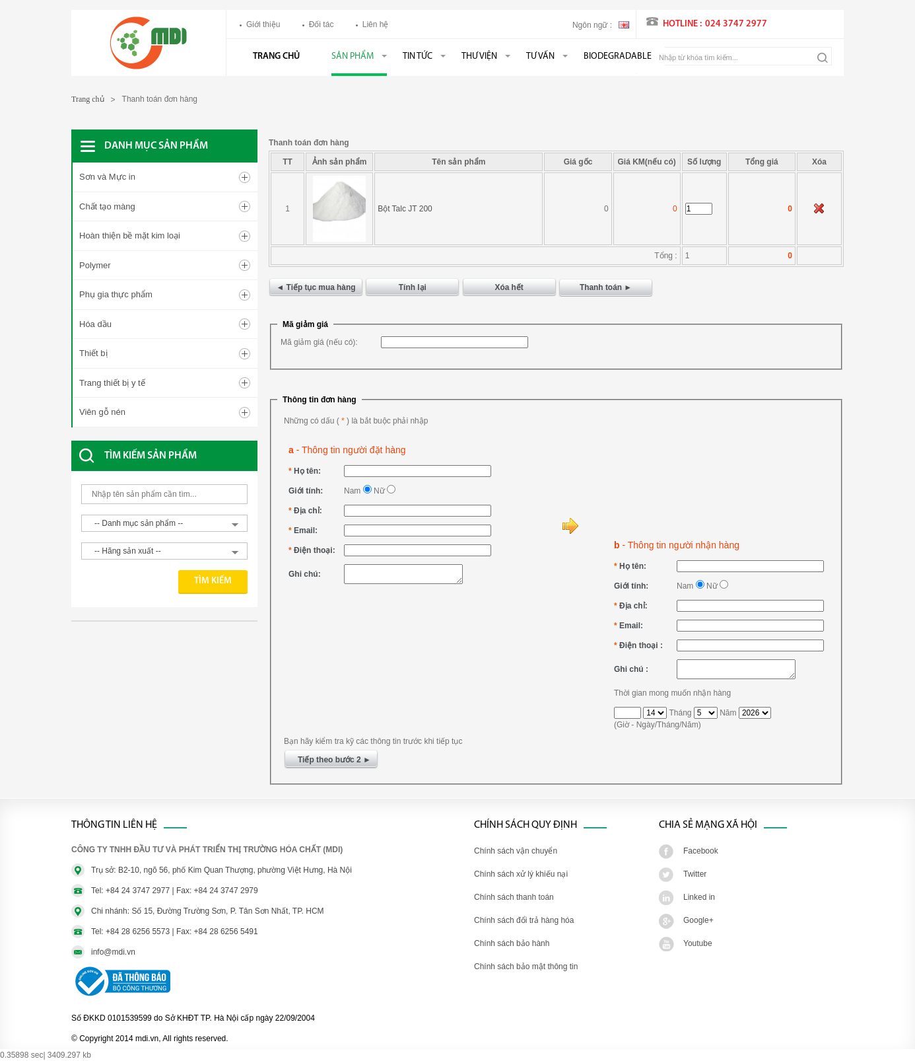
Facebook (700, 851)
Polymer (95, 265)
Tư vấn (540, 56)
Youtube (697, 943)
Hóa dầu (95, 324)
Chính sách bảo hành (511, 943)
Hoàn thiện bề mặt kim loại (129, 235)
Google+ (698, 920)
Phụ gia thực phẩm (115, 294)
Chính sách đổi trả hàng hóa (524, 920)
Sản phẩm (352, 56)
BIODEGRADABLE (618, 56)
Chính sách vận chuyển (515, 851)
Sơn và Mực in (107, 177)
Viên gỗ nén (102, 412)
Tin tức (417, 56)
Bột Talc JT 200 (405, 208)
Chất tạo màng (107, 206)
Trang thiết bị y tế (112, 383)
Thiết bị (93, 353)
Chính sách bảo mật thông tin (526, 966)
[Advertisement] (177, 668)
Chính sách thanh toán (514, 897)
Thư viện (479, 56)
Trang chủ (276, 56)
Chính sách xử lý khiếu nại (521, 874)
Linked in (699, 897)
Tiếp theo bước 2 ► (335, 759)
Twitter (694, 874)
